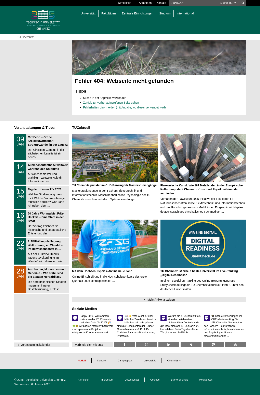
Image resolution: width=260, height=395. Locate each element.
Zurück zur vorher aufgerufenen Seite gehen (111, 102)
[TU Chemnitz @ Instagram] (146, 344)
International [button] (185, 13)
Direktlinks (126, 2)
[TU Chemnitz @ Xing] (191, 344)
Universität (150, 360)
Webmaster (21, 384)
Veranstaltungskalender (35, 344)
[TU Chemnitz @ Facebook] (124, 344)
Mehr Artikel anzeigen (161, 299)
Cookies (155, 379)
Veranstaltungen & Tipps (34, 128)
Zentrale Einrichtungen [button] (137, 13)
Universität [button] (88, 13)
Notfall (82, 360)
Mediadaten (205, 379)
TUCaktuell (81, 128)
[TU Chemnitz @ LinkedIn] (168, 344)
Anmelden (145, 2)
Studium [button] (164, 13)
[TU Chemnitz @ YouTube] (235, 344)
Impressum (107, 379)
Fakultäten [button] (108, 13)
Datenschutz (132, 379)
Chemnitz (172, 360)
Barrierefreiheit (179, 379)
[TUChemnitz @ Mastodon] (213, 344)
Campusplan (125, 360)
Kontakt (161, 2)
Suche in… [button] (228, 2)
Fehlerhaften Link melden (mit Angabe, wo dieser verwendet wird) (124, 107)
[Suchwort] (192, 3)
